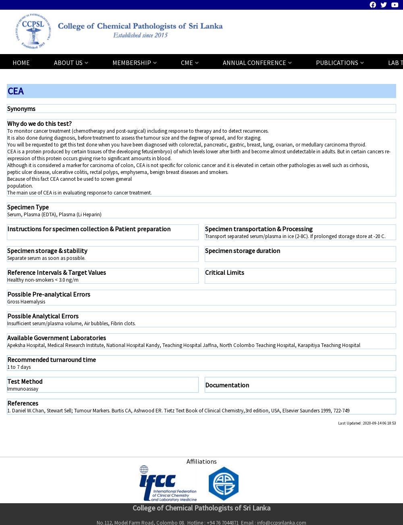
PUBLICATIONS (337, 63)
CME (187, 63)
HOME (21, 63)
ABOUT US (68, 63)
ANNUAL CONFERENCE (254, 63)
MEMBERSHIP (131, 63)
